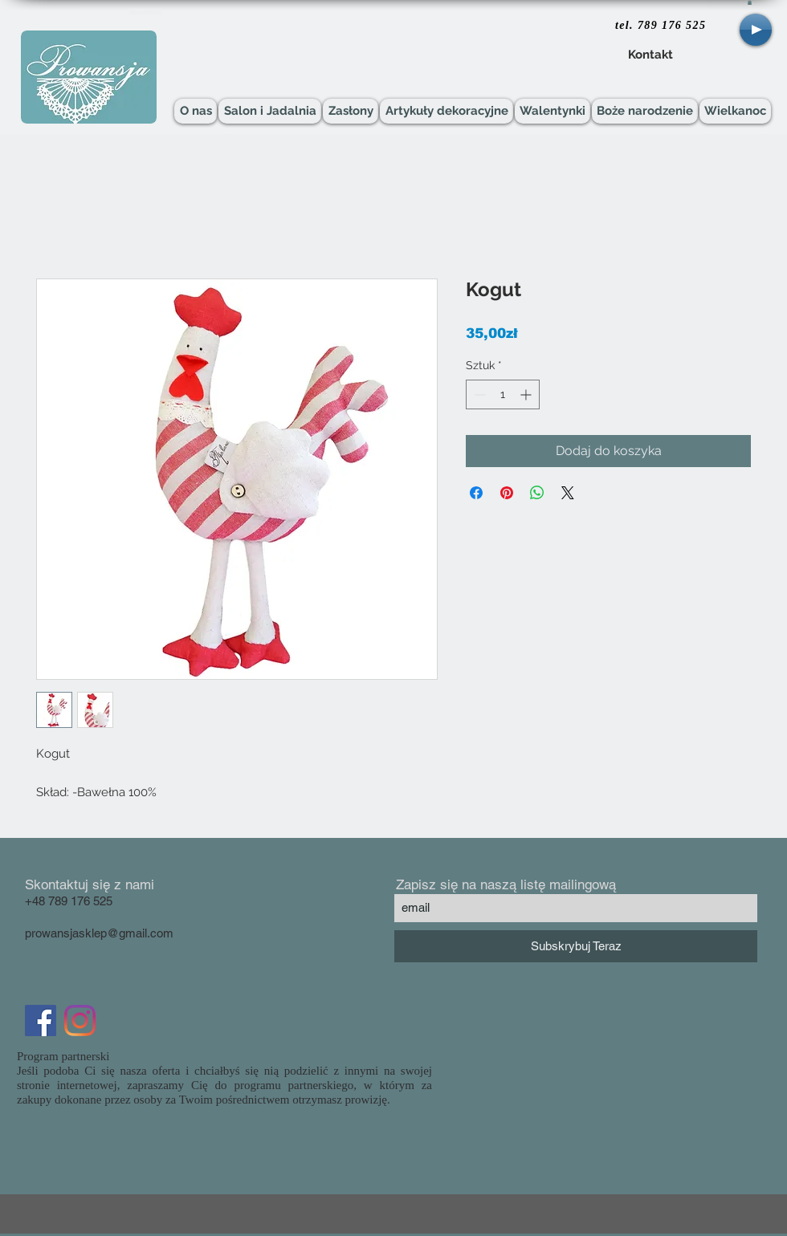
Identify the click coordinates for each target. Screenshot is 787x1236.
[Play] (756, 30)
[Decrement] (478, 394)
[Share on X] (567, 492)
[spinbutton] (502, 394)
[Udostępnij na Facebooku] (476, 492)
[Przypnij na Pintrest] (506, 492)
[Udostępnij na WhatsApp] (537, 492)
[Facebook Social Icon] (40, 1020)
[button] (750, 2)
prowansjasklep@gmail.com (99, 933)
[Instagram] (80, 1020)
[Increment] (527, 394)
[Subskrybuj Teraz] (575, 946)
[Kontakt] (650, 55)
